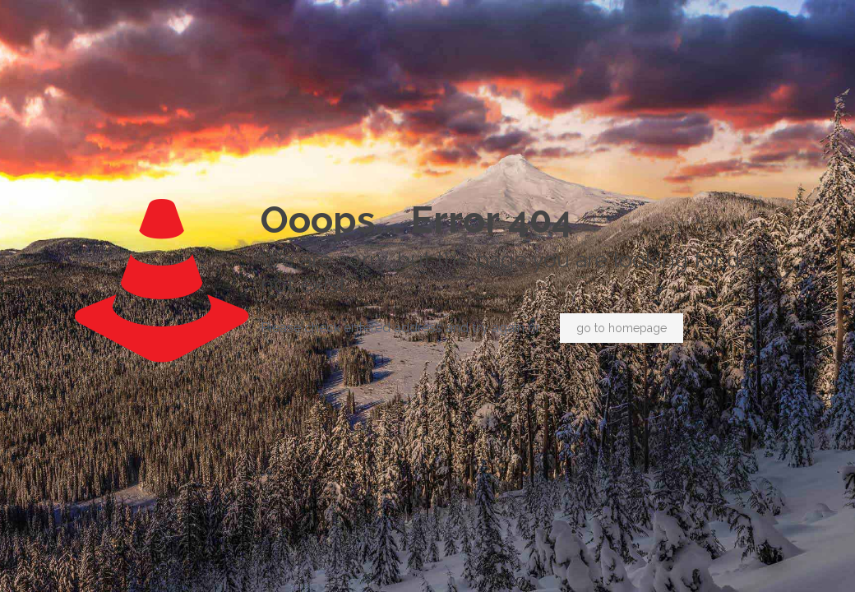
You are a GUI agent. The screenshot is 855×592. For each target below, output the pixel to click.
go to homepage (621, 328)
